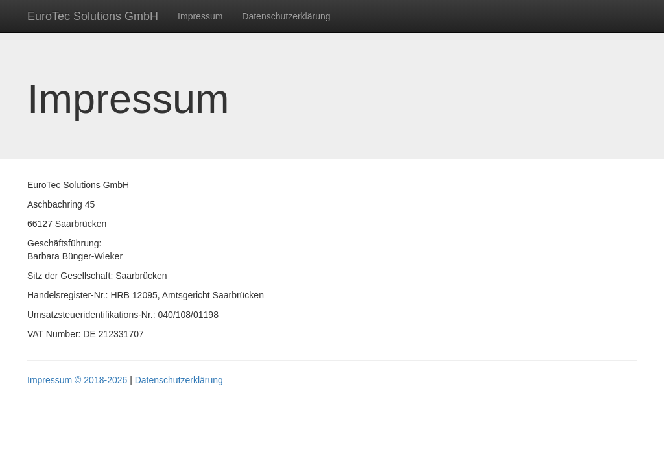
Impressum (200, 16)
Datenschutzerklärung (286, 16)
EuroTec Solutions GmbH (92, 16)
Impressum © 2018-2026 (77, 380)
